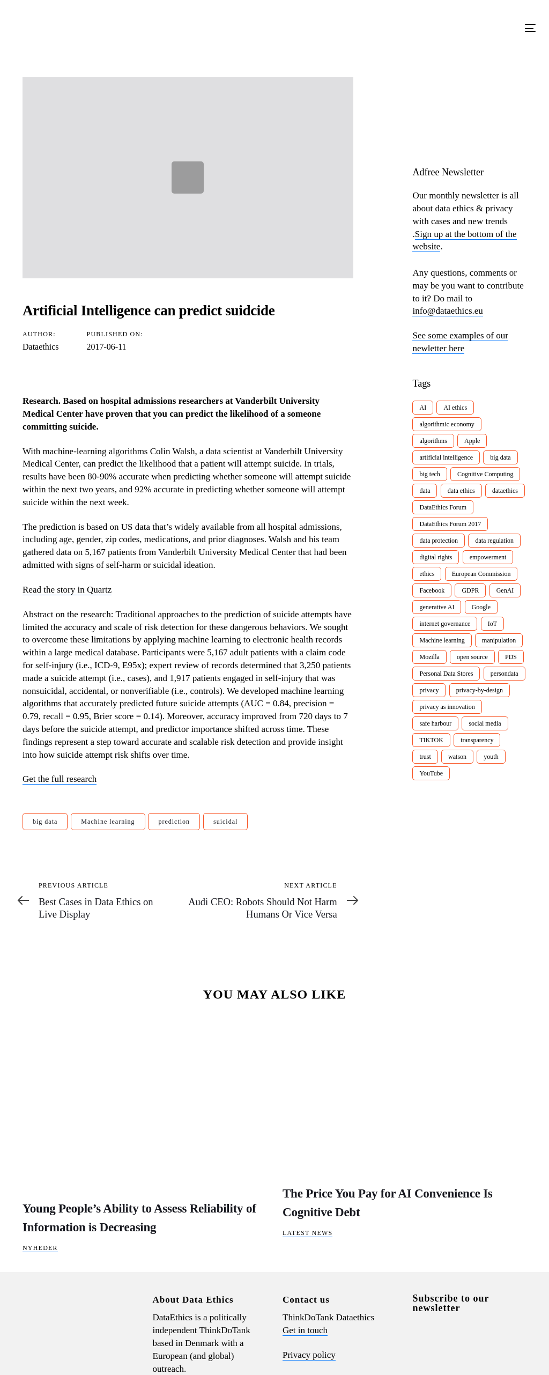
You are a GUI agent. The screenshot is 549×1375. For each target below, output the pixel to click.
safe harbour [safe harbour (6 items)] (435, 723)
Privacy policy (309, 1355)
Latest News (307, 1233)
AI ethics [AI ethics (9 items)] (455, 407)
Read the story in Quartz (67, 590)
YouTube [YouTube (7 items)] (431, 773)
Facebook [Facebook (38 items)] (431, 590)
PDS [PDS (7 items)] (511, 657)
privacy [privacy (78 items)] (429, 690)
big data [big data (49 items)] (500, 457)
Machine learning (108, 821)
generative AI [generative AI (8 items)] (436, 607)
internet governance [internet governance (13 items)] (444, 623)
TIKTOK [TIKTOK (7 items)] (431, 740)
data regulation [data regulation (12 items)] (494, 540)
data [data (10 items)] (424, 490)
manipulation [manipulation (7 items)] (499, 640)
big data (45, 821)
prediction (174, 821)
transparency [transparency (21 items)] (477, 740)
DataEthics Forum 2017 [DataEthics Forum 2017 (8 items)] (450, 524)
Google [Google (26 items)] (481, 607)
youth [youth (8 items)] (491, 756)
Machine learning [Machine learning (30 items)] (441, 640)
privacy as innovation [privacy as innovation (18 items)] (446, 707)
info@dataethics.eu (447, 311)
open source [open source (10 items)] (472, 657)
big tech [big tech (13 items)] (429, 474)
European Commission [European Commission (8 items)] (481, 574)
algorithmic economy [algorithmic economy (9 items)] (446, 424)
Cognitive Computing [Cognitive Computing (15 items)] (485, 474)
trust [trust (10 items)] (425, 756)
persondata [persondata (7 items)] (504, 673)
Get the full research (60, 779)
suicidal (225, 821)
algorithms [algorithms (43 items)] (433, 441)
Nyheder (40, 1248)
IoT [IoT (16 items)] (492, 623)
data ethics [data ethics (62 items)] (461, 490)
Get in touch (305, 1330)
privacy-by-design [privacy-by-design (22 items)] (479, 690)
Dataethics (41, 346)
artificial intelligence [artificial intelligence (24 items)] (446, 457)
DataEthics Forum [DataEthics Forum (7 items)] (442, 507)
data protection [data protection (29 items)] (438, 540)
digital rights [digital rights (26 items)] (435, 557)
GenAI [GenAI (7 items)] (505, 590)
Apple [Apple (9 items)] (472, 441)
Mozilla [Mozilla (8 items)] (429, 657)
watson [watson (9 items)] (457, 756)
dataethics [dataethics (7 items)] (505, 490)
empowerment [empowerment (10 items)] (488, 557)
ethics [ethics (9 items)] (426, 574)
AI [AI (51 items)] (422, 407)
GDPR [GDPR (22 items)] (470, 590)
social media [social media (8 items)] (485, 723)
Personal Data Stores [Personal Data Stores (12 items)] (446, 673)
